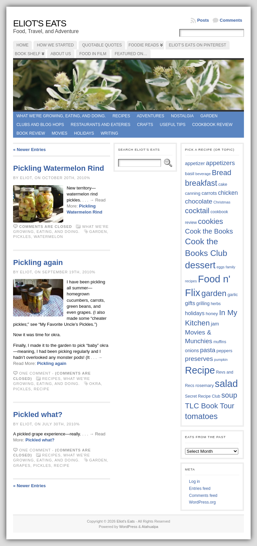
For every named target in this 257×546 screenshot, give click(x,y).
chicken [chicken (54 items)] (228, 192)
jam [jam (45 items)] (215, 323)
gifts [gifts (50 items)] (190, 303)
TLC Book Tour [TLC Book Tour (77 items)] (209, 406)
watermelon (48, 237)
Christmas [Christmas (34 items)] (222, 202)
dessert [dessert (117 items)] (200, 265)
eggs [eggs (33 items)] (221, 267)
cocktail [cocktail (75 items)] (197, 211)
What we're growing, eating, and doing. (61, 116)
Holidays (84, 133)
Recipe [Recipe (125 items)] (200, 370)
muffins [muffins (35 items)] (219, 341)
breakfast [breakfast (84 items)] (201, 183)
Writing (109, 133)
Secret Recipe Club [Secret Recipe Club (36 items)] (202, 396)
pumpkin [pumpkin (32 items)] (221, 360)
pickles (22, 237)
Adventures (150, 116)
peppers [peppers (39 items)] (225, 350)
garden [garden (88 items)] (214, 293)
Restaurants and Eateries (100, 124)
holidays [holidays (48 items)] (194, 313)
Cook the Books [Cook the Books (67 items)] (209, 231)
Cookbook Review (212, 124)
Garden (209, 116)
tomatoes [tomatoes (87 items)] (201, 416)
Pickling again (38, 262)
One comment (35, 373)
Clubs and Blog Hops (40, 124)
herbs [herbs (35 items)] (216, 303)
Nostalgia (182, 116)
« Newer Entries (29, 149)
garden (98, 232)
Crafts (145, 124)
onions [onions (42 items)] (192, 350)
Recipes (121, 116)
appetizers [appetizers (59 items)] (220, 162)
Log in (194, 481)
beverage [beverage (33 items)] (203, 174)
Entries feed (199, 488)
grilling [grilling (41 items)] (203, 303)
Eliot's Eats (39, 23)
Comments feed (203, 495)
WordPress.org (202, 502)
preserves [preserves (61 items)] (199, 358)
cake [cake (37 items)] (222, 184)
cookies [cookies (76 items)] (210, 221)
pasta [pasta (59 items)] (208, 350)
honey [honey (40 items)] (212, 313)
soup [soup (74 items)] (229, 395)
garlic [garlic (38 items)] (233, 294)
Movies (60, 133)
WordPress (128, 527)
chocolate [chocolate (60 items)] (198, 201)
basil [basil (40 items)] (189, 173)
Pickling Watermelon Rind (58, 168)
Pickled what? (37, 414)
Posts (203, 20)
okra (95, 384)
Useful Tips (173, 124)
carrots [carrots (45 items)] (209, 193)
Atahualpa (150, 527)
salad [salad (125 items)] (226, 383)
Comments (231, 20)
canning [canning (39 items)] (192, 193)
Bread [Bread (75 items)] (221, 172)
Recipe (42, 389)
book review (30, 133)
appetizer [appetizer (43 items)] (195, 163)
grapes (21, 465)
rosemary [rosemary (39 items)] (204, 385)
